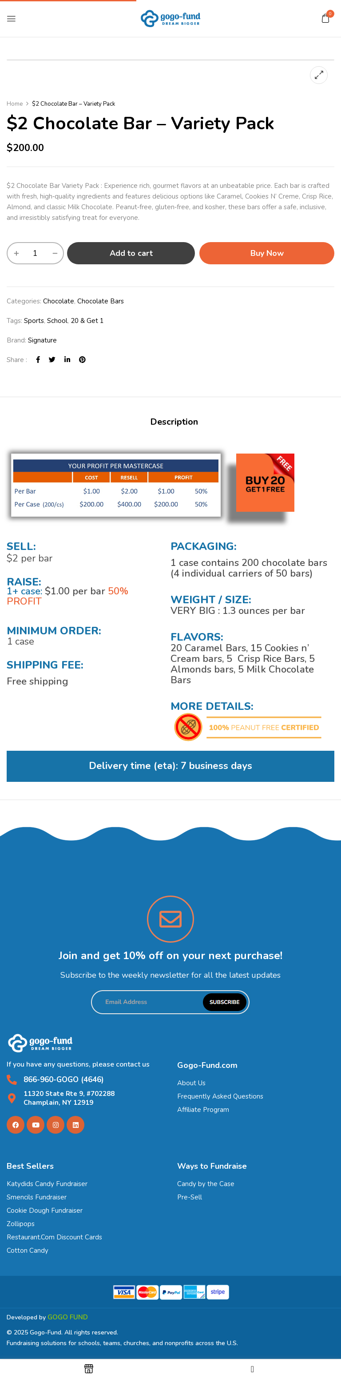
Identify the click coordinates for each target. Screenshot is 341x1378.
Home (15, 104)
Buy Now (267, 253)
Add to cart (131, 253)
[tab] (174, 423)
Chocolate (58, 301)
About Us (191, 1083)
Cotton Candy (27, 1250)
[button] (325, 18)
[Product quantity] (35, 253)
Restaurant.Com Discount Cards (54, 1237)
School (57, 320)
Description (174, 422)
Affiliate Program (203, 1109)
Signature (42, 340)
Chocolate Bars (100, 301)
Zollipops (21, 1223)
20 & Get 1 (87, 320)
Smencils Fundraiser (37, 1197)
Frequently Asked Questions (220, 1096)
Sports (34, 320)
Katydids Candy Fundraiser (47, 1183)
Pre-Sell (189, 1197)
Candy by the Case (205, 1183)
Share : (17, 359)
